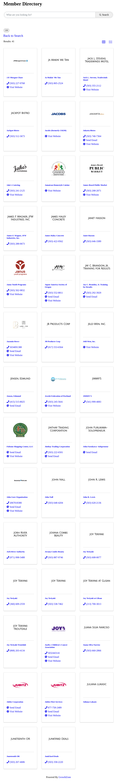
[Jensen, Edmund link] (20, 378)
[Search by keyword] (50, 15)
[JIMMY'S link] (96, 378)
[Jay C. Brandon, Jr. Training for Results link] (96, 267)
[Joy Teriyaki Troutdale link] (20, 627)
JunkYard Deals (52, 756)
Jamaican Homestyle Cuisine (57, 185)
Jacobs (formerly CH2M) (55, 130)
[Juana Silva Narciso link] (96, 627)
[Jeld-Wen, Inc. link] (96, 324)
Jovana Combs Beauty (54, 552)
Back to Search (13, 36)
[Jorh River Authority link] (20, 534)
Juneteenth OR (13, 756)
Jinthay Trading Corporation (57, 446)
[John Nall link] (58, 479)
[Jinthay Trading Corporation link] (58, 429)
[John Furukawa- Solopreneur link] (96, 429)
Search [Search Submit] (104, 14)
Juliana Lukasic (90, 702)
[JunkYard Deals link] (58, 738)
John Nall (49, 497)
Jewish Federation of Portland (58, 396)
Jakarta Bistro (89, 130)
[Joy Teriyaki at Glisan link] (96, 580)
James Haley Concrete (54, 235)
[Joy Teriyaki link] (97, 534)
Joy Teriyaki (88, 552)
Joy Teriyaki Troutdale (16, 645)
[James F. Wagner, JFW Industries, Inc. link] (20, 218)
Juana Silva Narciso (91, 645)
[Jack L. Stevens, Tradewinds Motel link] (96, 60)
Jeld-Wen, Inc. (89, 341)
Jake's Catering (13, 185)
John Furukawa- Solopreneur (95, 446)
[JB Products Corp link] (58, 324)
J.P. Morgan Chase (15, 77)
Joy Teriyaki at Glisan (92, 598)
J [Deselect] (6, 30)
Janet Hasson (89, 235)
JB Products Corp (52, 341)
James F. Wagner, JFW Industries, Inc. (16, 236)
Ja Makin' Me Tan (53, 77)
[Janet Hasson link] (96, 218)
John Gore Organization (17, 497)
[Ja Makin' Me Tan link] (58, 60)
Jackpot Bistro (13, 130)
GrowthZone (65, 777)
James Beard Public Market (95, 185)
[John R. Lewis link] (96, 479)
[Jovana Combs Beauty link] (58, 534)
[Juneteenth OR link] (20, 738)
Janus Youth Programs (16, 284)
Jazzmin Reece (13, 341)
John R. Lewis (89, 497)
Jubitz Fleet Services (53, 702)
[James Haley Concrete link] (58, 218)
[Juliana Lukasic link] (96, 684)
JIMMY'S (87, 396)
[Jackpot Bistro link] (20, 113)
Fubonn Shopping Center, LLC (20, 446)
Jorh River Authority (16, 552)
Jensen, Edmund (14, 396)
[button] (104, 42)
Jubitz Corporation (15, 702)
